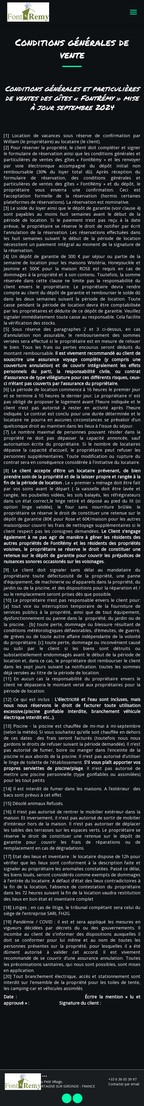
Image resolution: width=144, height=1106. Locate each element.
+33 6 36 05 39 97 (120, 1079)
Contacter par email (121, 1084)
